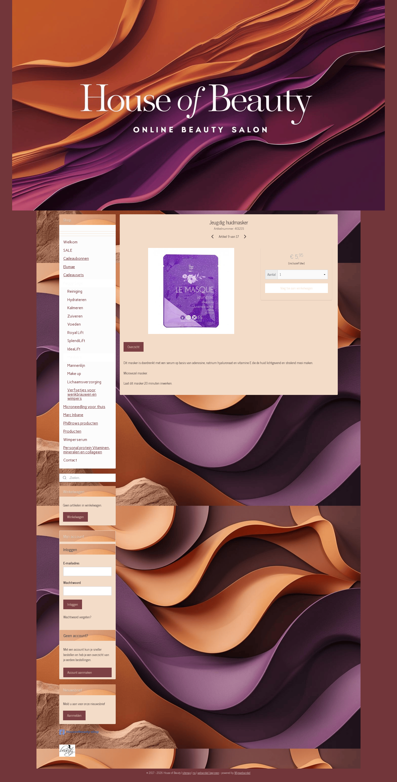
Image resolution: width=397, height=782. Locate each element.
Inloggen (72, 604)
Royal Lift (75, 332)
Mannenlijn (76, 365)
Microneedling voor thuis (84, 407)
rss (194, 772)
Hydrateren (76, 300)
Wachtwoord (72, 582)
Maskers (74, 357)
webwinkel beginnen (208, 772)
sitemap (187, 772)
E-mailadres (71, 563)
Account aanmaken (79, 672)
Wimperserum (75, 439)
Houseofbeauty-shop (79, 732)
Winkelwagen (75, 516)
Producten (72, 431)
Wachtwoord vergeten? (77, 617)
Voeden (74, 324)
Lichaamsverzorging (84, 382)
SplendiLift (76, 341)
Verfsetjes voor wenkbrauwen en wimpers (81, 394)
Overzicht (134, 346)
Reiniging (74, 291)
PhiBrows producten (80, 423)
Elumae (69, 267)
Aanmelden (74, 715)
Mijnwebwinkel (242, 772)
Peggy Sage (73, 283)
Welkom (70, 242)
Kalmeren (75, 308)
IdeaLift (73, 349)
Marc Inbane (73, 415)
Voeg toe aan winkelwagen (296, 288)
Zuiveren (75, 316)
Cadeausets (73, 275)
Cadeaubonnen (76, 258)
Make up (74, 373)
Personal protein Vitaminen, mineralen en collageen (86, 450)
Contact (70, 460)
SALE (67, 250)
